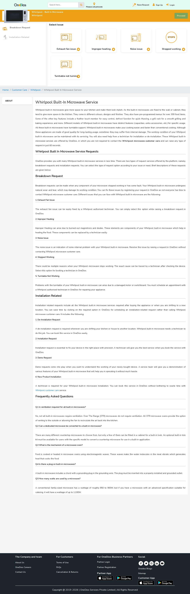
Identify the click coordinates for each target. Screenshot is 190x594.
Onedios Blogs (145, 568)
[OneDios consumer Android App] (165, 582)
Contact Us (20, 572)
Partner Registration (106, 567)
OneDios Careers (23, 567)
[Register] (159, 5)
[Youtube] (162, 563)
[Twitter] (146, 563)
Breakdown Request (16, 27)
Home (5, 90)
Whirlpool (35, 90)
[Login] (172, 5)
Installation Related (15, 37)
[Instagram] (151, 563)
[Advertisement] (95, 517)
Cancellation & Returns (67, 572)
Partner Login (103, 562)
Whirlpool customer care (47, 390)
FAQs (58, 567)
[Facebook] (141, 563)
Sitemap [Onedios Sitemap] (142, 573)
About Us (19, 562)
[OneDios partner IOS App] (106, 577)
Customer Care (19, 90)
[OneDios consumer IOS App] (147, 582)
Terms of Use (62, 562)
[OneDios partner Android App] (124, 577)
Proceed (181, 15)
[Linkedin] (157, 563)
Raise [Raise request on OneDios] (140, 5)
